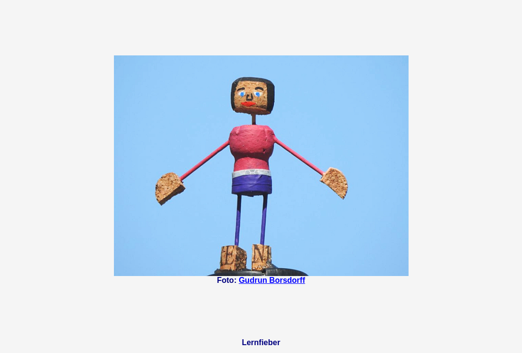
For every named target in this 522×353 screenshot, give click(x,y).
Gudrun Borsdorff (272, 280)
